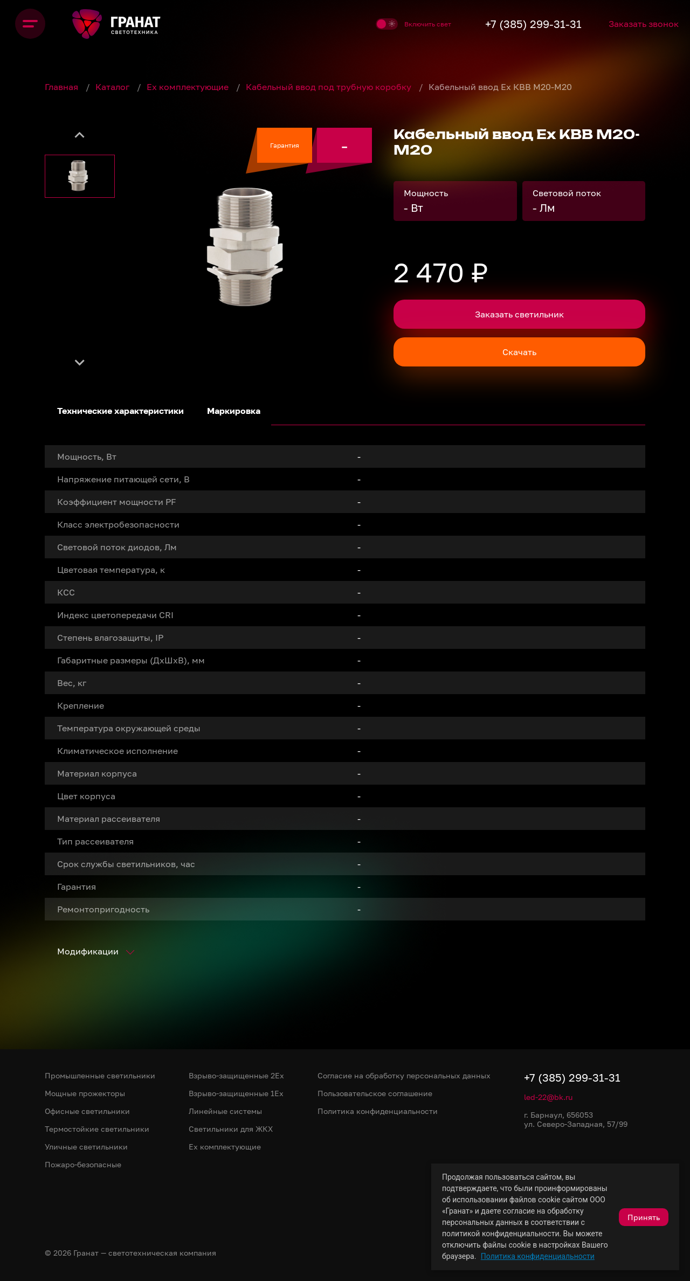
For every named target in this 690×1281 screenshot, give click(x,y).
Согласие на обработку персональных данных (404, 1075)
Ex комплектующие (189, 86)
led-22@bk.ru (548, 1097)
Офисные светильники (87, 1111)
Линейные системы (225, 1111)
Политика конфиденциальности (538, 1256)
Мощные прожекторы (85, 1093)
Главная (62, 86)
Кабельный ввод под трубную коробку (329, 86)
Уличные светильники (86, 1146)
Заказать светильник (519, 314)
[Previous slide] (80, 136)
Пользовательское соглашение (375, 1093)
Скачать (519, 352)
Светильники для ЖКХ (231, 1128)
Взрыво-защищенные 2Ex (236, 1075)
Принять (643, 1217)
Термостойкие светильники (97, 1128)
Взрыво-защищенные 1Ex (236, 1093)
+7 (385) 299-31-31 (520, 23)
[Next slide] (80, 362)
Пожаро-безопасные (83, 1164)
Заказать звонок (638, 23)
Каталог (113, 86)
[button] (80, 176)
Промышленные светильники (100, 1075)
